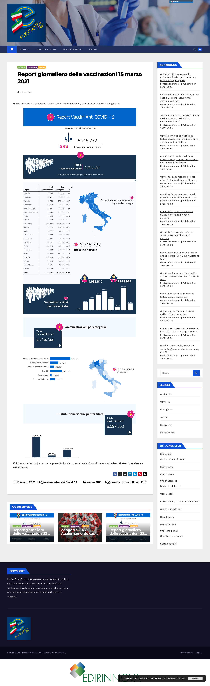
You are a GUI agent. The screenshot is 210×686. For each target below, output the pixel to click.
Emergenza (32, 67)
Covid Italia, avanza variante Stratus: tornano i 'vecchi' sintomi (176, 214)
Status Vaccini (168, 543)
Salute (42, 67)
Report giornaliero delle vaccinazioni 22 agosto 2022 (126, 533)
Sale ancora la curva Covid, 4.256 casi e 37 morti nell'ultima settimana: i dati (179, 97)
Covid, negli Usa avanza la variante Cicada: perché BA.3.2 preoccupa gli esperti (178, 77)
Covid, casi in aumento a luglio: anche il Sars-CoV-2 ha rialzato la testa (180, 255)
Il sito (24, 49)
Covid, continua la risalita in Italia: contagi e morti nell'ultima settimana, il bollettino (179, 139)
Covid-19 (21, 67)
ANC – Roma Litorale (172, 459)
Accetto (195, 678)
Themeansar (59, 653)
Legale (12, 596)
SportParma (167, 474)
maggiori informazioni (176, 678)
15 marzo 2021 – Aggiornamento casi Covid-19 (45, 482)
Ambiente (166, 394)
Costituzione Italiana (172, 536)
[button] (194, 49)
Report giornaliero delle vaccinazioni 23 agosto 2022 (30, 533)
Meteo (93, 49)
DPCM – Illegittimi (170, 509)
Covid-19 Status (45, 49)
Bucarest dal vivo (170, 486)
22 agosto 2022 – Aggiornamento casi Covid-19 (78, 533)
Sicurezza (166, 425)
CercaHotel (166, 493)
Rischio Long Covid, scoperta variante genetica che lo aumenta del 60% (179, 348)
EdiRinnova (166, 467)
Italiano (175, 2)
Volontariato (72, 49)
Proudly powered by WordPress (22, 653)
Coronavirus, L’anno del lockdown (179, 501)
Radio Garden (168, 524)
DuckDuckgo (167, 517)
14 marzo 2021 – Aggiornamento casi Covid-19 (115, 482)
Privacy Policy (186, 653)
